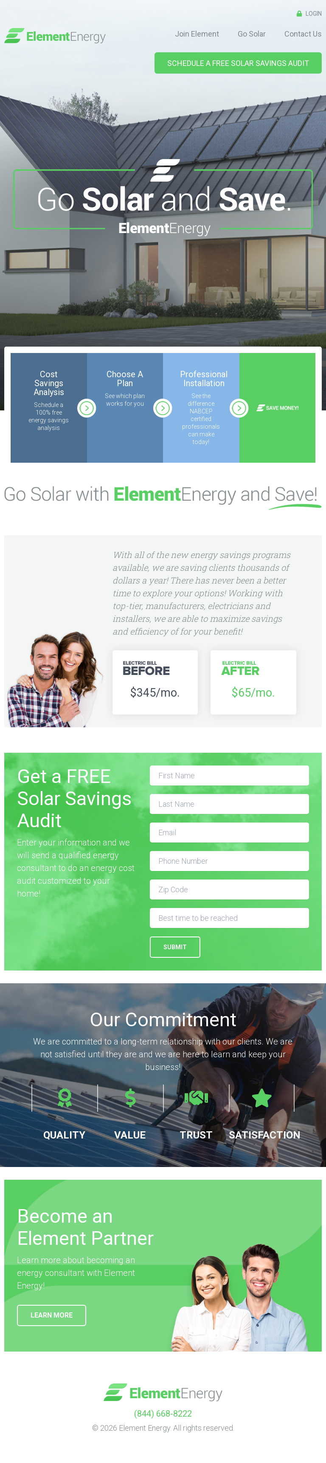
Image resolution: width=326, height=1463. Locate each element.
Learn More (52, 1315)
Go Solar (252, 33)
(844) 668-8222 (163, 1414)
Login (307, 13)
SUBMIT (175, 947)
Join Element (197, 33)
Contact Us (303, 33)
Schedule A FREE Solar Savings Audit (238, 63)
